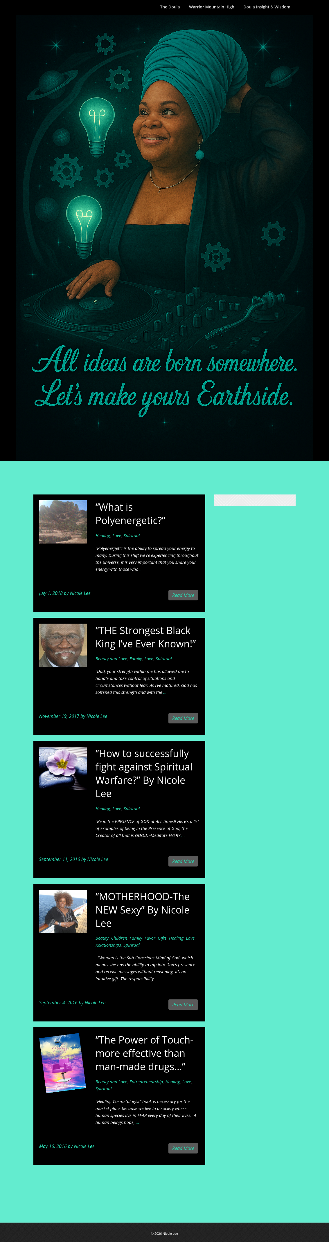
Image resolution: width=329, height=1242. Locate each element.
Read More (183, 595)
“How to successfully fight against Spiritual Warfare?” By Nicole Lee (144, 773)
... (141, 569)
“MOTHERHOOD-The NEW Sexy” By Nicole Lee (143, 910)
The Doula (170, 7)
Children (119, 938)
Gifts (162, 938)
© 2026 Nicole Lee (164, 1233)
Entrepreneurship (146, 1081)
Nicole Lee (80, 593)
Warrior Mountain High (211, 7)
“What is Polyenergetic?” (131, 513)
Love (116, 535)
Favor (150, 938)
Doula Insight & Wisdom (266, 7)
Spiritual (131, 535)
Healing (103, 535)
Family (136, 658)
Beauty (102, 938)
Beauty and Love (111, 658)
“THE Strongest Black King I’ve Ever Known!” (146, 637)
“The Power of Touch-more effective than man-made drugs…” (144, 1053)
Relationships (108, 945)
